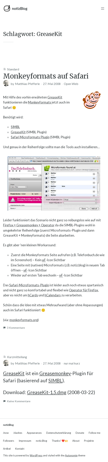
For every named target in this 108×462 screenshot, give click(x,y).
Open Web (71, 84)
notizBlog (19, 8)
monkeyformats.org (23, 320)
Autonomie (71, 455)
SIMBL (15, 127)
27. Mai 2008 (52, 84)
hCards (33, 295)
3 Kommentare (16, 327)
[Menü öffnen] (102, 8)
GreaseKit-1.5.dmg (46, 392)
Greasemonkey (55, 373)
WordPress (36, 455)
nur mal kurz (72, 363)
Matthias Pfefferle (27, 84)
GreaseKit (54, 97)
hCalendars (53, 295)
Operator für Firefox (83, 290)
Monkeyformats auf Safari (46, 76)
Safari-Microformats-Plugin (29, 285)
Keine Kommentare (18, 401)
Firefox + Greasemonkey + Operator (28, 225)
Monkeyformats (39, 102)
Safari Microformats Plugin (30, 137)
